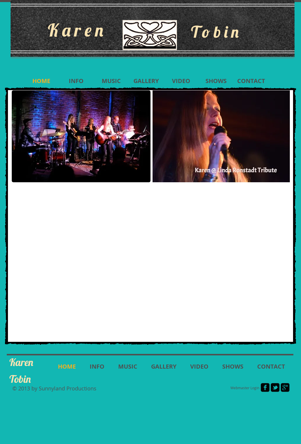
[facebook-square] (265, 387)
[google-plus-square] (285, 387)
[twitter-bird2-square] (275, 387)
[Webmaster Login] (245, 388)
